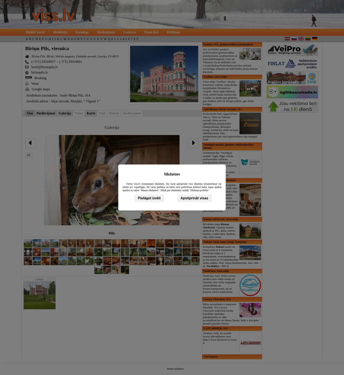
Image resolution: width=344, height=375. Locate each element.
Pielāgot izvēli (149, 198)
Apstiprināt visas (194, 198)
